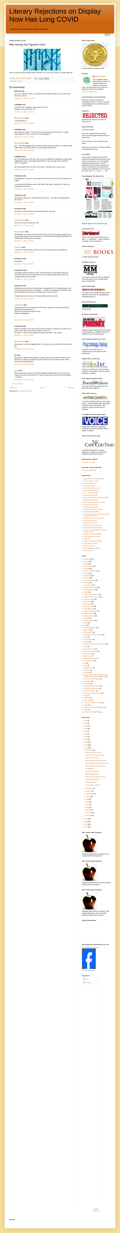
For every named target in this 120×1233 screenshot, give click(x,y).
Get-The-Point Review (92, 779)
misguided (87, 559)
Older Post (71, 388)
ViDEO (86, 592)
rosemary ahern (88, 606)
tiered (85, 665)
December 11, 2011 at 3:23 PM (23, 225)
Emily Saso (18, 247)
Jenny (16, 370)
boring (85, 564)
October (88, 791)
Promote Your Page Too (88, 970)
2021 (86, 726)
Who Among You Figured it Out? (95, 777)
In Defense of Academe (91, 507)
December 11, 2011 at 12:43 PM (24, 189)
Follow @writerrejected (89, 470)
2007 (86, 827)
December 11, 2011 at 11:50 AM (24, 123)
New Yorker (87, 601)
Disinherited (87, 681)
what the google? (89, 620)
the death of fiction (89, 580)
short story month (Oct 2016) (92, 693)
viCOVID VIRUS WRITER (91, 712)
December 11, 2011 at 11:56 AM (24, 137)
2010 (86, 819)
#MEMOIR (87, 698)
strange (86, 573)
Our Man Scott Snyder (90, 495)
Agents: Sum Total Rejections (93, 534)
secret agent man (89, 649)
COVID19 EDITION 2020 (91, 597)
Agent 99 (86, 630)
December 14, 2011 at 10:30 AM (24, 364)
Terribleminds (89, 768)
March (88, 810)
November (89, 788)
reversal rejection (89, 616)
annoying (86, 578)
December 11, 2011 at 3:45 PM (23, 241)
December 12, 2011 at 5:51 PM (23, 320)
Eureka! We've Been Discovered (94, 518)
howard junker (88, 653)
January (88, 815)
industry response (89, 590)
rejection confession (90, 571)
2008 (86, 824)
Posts (85, 979)
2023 (86, 720)
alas (85, 625)
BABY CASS (88, 700)
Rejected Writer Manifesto (92, 512)
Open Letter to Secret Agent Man (94, 479)
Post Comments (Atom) (25, 391)
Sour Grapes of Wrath (90, 543)
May (87, 804)
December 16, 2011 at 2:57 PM (23, 380)
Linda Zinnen (18, 305)
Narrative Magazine (90, 627)
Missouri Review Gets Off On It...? (95, 766)
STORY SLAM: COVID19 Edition (94, 707)
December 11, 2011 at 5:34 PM (23, 252)
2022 (86, 723)
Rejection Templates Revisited (93, 541)
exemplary (87, 575)
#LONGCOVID (88, 668)
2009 (86, 821)
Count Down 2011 (90, 782)
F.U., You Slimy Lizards (91, 493)
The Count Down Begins (92, 785)
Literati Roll (87, 539)
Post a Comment (17, 384)
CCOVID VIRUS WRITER (91, 679)
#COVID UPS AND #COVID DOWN (95, 644)
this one (102, 171)
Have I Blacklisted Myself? (92, 548)
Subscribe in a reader (88, 462)
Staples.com (96, 1211)
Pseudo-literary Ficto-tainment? (93, 509)
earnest (86, 568)
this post (95, 171)
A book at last (88, 585)
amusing (86, 583)
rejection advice (88, 613)
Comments (87, 983)
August (88, 796)
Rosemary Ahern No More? (92, 536)
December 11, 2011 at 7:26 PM (23, 264)
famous (86, 561)
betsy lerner (87, 656)
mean (85, 623)
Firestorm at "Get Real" (91, 504)
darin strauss (88, 639)
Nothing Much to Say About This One (96, 763)
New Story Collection (90, 651)
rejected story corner (90, 658)
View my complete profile (89, 92)
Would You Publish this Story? (93, 527)
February (89, 813)
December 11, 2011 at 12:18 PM (24, 169)
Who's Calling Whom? (92, 774)
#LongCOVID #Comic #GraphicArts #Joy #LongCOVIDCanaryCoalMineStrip (96, 675)
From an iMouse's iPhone (93, 752)
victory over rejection (90, 611)
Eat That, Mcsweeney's (92, 771)
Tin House (87, 683)
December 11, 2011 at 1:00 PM (23, 202)
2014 (86, 742)
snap (85, 695)
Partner (86, 705)
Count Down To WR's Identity (93, 635)
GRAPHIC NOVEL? (90, 691)
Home (42, 388)
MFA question (88, 632)
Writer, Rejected (19, 118)
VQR (85, 637)
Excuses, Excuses (89, 546)
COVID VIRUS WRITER (91, 594)
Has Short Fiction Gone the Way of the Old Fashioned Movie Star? (97, 515)
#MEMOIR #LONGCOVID (92, 686)
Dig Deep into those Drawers (92, 525)
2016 (86, 737)
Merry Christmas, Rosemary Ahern (96, 760)
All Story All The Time (92, 758)
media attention (88, 609)
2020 (86, 728)
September (89, 794)
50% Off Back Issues (90, 483)
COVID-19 (87, 670)
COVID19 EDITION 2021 (91, 688)
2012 (86, 745)
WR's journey (18, 81)
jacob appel (87, 604)
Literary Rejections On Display (90, 947)
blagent (86, 642)
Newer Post (13, 388)
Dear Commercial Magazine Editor (94, 502)
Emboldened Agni (89, 486)
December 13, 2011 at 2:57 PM (23, 349)
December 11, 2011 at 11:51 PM (24, 279)
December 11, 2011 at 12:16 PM (24, 150)
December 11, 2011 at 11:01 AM (24, 98)
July (87, 799)
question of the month (90, 587)
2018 (86, 731)
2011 (86, 747)
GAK (85, 646)
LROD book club (89, 661)
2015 (86, 739)
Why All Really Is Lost (90, 523)
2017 (86, 734)
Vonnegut (87, 672)
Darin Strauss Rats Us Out (92, 488)
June (87, 802)
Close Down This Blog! (91, 490)
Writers (86, 709)
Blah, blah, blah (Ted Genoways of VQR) (96, 497)
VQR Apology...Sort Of (90, 500)
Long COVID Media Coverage (93, 702)
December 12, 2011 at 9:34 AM (23, 298)
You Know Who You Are (91, 481)
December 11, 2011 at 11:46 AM (24, 112)
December (89, 750)
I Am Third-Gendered (90, 520)
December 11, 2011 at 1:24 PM (23, 214)
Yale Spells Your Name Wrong (94, 755)
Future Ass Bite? (89, 550)
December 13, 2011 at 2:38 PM (23, 335)
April (87, 807)
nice (85, 663)
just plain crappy (89, 599)
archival (86, 618)
